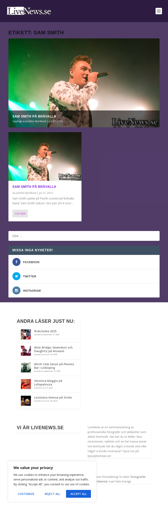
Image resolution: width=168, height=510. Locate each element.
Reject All (52, 494)
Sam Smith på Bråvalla (34, 116)
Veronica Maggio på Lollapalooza (48, 382)
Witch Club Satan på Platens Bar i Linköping (54, 366)
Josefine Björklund (35, 121)
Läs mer (20, 213)
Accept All (78, 494)
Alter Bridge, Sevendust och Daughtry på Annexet (53, 349)
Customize (26, 494)
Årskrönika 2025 (45, 331)
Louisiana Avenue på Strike (53, 397)
